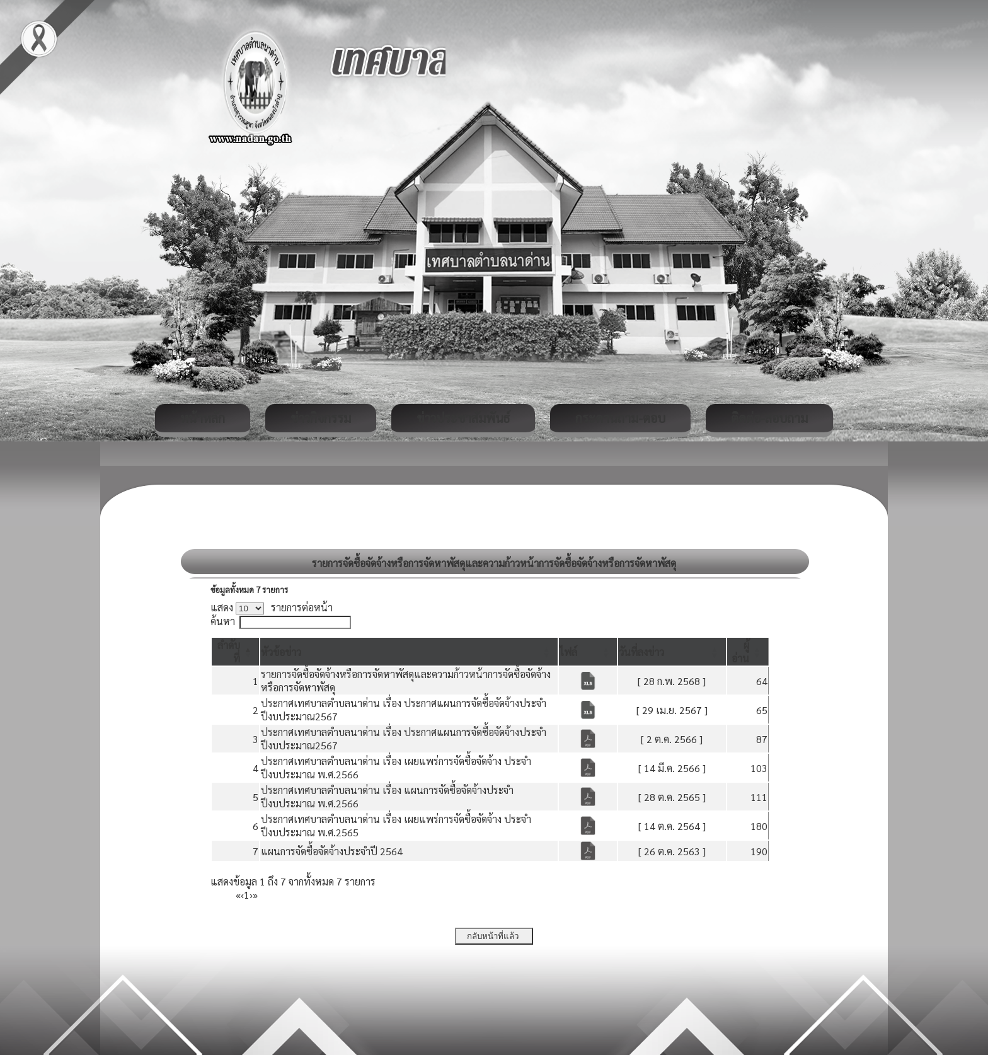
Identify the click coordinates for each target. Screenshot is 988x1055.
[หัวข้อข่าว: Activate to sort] (409, 652)
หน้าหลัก (202, 418)
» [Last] (255, 894)
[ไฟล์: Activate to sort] (588, 652)
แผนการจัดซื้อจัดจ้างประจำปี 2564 (332, 851)
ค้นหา (222, 621)
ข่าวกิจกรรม (320, 418)
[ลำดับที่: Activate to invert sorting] (235, 652)
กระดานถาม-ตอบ (620, 418)
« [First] (238, 894)
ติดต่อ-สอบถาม (769, 418)
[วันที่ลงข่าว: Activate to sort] (671, 652)
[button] (281, 652)
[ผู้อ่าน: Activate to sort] (748, 652)
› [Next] (251, 894)
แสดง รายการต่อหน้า (271, 607)
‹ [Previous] (242, 894)
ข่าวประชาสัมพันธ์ (463, 418)
